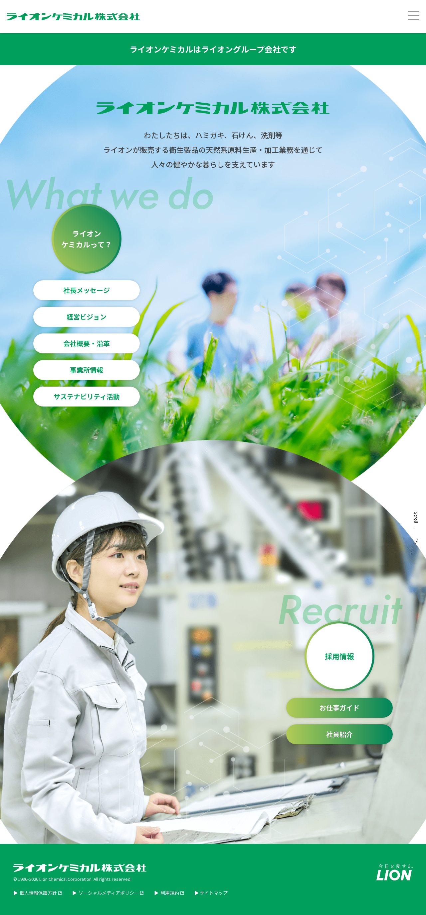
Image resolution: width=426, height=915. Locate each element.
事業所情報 (86, 370)
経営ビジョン (86, 316)
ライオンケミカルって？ (86, 238)
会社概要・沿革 (86, 343)
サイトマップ (214, 892)
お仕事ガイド (339, 707)
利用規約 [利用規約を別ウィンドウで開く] (169, 892)
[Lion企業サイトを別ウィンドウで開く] (394, 878)
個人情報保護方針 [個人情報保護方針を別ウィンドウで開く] (38, 892)
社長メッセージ (86, 290)
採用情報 (339, 656)
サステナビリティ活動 (87, 396)
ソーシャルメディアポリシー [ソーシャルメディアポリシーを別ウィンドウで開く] (108, 892)
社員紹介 (339, 734)
